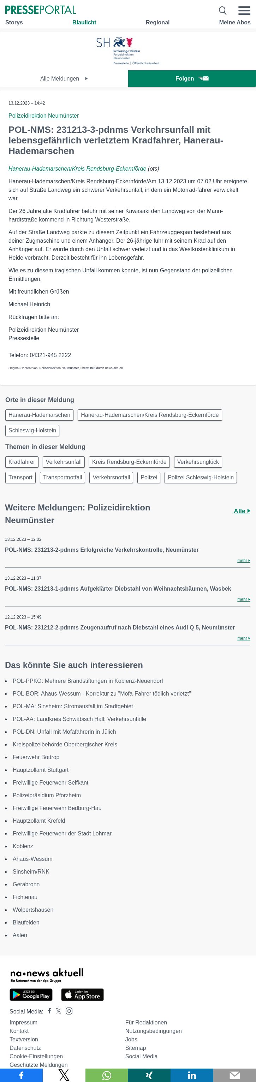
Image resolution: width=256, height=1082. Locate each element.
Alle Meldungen (64, 79)
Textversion (24, 1039)
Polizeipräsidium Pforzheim (47, 795)
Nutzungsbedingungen (153, 1031)
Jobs (131, 1039)
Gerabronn (26, 884)
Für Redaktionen (146, 1022)
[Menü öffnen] (244, 11)
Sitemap (135, 1048)
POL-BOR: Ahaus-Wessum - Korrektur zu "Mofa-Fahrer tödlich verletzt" (102, 694)
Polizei (149, 477)
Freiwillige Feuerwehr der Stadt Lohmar (62, 833)
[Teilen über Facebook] (21, 1075)
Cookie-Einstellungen (36, 1056)
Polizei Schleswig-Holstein (201, 477)
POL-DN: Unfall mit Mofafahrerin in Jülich (64, 732)
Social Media (141, 1056)
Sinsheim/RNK (31, 872)
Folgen (191, 79)
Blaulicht (84, 22)
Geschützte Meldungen (39, 1065)
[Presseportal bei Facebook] (47, 1012)
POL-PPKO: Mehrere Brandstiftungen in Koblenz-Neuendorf (88, 681)
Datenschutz (25, 1048)
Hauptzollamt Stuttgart (41, 770)
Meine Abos (235, 22)
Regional (158, 22)
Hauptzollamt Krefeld (39, 821)
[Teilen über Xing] (149, 1075)
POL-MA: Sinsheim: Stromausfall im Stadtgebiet (73, 706)
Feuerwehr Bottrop (36, 757)
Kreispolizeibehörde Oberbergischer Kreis (65, 744)
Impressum (23, 1022)
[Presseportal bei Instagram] (66, 1010)
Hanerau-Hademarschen (39, 415)
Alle (242, 511)
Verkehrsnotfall (111, 477)
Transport (20, 477)
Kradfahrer (21, 462)
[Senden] (234, 1075)
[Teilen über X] (64, 1075)
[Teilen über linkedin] (192, 1075)
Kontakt (19, 1031)
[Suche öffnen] (223, 11)
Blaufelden (26, 923)
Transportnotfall (62, 477)
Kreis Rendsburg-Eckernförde (129, 462)
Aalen (20, 935)
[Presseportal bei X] (56, 1012)
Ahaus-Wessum (33, 859)
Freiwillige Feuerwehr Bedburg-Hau (57, 808)
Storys (14, 22)
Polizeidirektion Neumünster (43, 116)
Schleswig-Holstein (32, 430)
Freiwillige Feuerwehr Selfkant (50, 783)
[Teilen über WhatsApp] (106, 1075)
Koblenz (23, 846)
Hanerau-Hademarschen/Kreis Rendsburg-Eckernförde (77, 169)
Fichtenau (25, 897)
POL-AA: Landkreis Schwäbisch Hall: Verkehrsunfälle (79, 719)
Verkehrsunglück (198, 462)
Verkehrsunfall (64, 462)
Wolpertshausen (33, 910)
